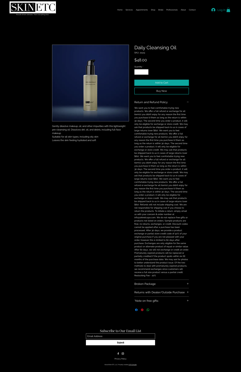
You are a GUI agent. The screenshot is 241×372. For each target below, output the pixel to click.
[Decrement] (136, 72)
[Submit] (120, 342)
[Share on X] (154, 310)
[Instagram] (122, 353)
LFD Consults (133, 364)
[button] (228, 10)
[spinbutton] (141, 72)
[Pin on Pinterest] (142, 310)
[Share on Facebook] (136, 310)
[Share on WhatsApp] (148, 310)
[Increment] (146, 72)
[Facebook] (118, 353)
